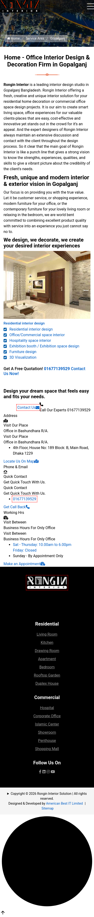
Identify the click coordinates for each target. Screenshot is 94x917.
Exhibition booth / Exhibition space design (44, 346)
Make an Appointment (24, 564)
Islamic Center (47, 724)
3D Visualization (22, 357)
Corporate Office (47, 716)
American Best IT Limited (64, 803)
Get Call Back (17, 507)
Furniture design (22, 352)
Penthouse (47, 740)
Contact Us (28, 407)
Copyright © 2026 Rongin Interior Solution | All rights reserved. (49, 796)
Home (13, 38)
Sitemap (48, 808)
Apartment (47, 659)
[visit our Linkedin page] (44, 772)
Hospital (47, 708)
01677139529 (57, 368)
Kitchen (47, 642)
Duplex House (47, 683)
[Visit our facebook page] (40, 772)
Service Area (35, 38)
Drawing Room (47, 650)
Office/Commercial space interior (37, 335)
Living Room (47, 634)
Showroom (47, 732)
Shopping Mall (47, 749)
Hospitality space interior (30, 340)
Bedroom (47, 667)
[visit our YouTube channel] (53, 772)
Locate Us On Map (21, 461)
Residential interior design (24, 323)
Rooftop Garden (47, 675)
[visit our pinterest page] (48, 772)
